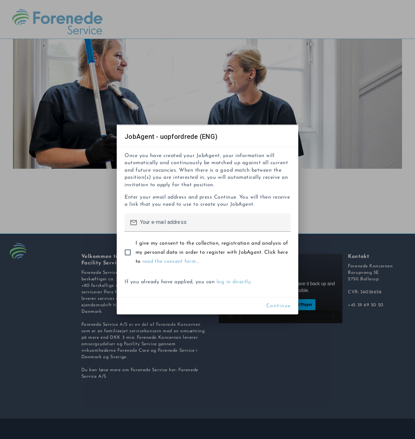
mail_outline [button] (133, 222)
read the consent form (169, 261)
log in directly (234, 282)
